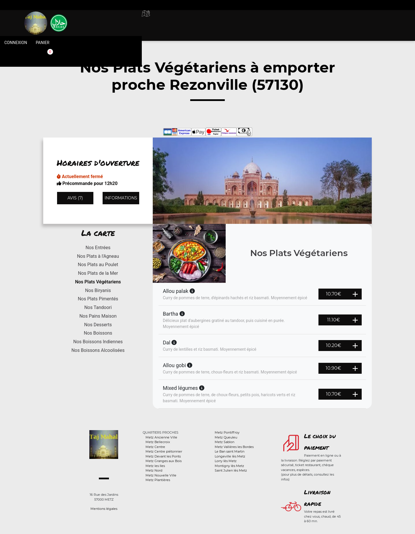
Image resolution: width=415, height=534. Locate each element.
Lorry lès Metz (226, 461)
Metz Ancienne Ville (161, 437)
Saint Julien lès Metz (231, 470)
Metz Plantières (158, 480)
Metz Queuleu (226, 437)
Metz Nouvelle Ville (161, 475)
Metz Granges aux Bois (164, 461)
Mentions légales (103, 509)
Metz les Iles (155, 466)
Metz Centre (155, 447)
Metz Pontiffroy (227, 432)
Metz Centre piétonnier (164, 451)
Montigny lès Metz (229, 466)
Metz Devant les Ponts (163, 456)
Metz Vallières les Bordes (234, 447)
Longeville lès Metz (230, 456)
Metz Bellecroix (158, 442)
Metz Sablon (224, 442)
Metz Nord (154, 470)
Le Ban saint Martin (229, 451)
